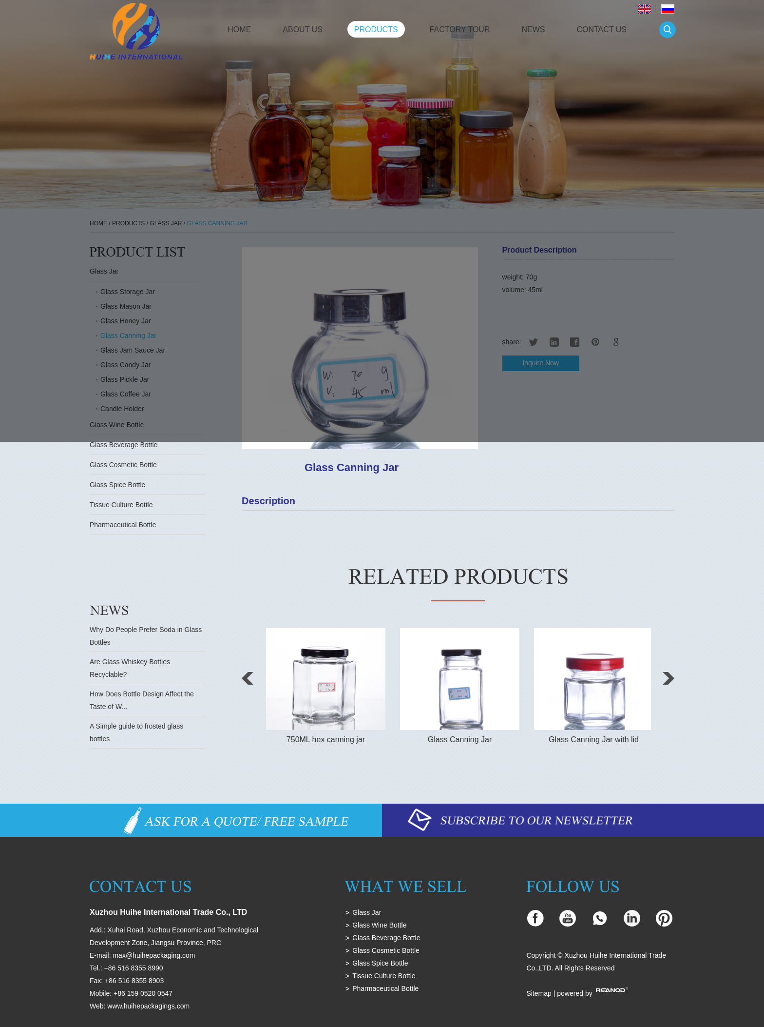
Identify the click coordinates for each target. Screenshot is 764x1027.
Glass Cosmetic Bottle (123, 465)
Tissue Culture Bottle (121, 505)
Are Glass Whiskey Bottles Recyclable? (130, 668)
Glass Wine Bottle (379, 925)
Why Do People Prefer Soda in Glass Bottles (146, 636)
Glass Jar (366, 912)
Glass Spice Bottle (117, 485)
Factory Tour (460, 29)
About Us (303, 29)
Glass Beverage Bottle (123, 445)
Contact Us (601, 29)
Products (376, 29)
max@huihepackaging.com (154, 955)
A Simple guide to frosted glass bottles (136, 732)
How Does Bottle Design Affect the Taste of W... (142, 700)
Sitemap (538, 993)
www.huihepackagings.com (148, 1006)
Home (239, 29)
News (533, 29)
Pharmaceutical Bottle (123, 525)
